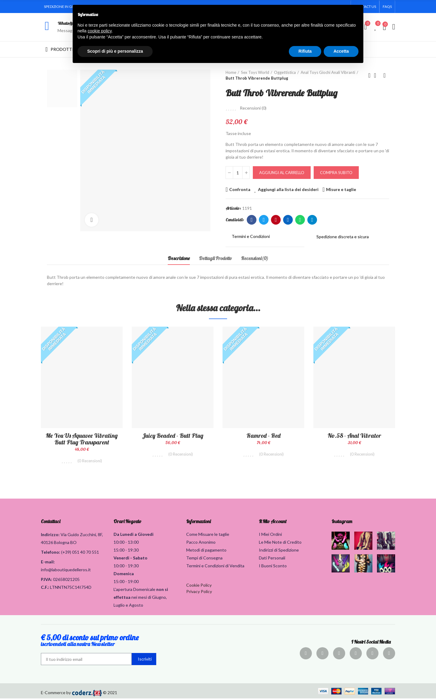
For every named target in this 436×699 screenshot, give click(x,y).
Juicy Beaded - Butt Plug (172, 435)
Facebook (252, 220)
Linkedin (288, 220)
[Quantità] (238, 172)
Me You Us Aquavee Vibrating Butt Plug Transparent (82, 439)
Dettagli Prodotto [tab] (215, 258)
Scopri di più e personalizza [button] (115, 51)
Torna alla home (377, 75)
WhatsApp (66, 23)
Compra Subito (336, 172)
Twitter (264, 220)
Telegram (312, 220)
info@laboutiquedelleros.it (66, 570)
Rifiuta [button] (305, 51)
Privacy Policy (199, 592)
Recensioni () (253, 108)
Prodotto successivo (384, 75)
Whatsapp (300, 220)
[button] (387, 6)
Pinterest (276, 220)
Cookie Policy (199, 585)
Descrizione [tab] (179, 258)
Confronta (239, 189)
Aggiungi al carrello (281, 172)
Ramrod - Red (263, 435)
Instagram (342, 522)
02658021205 (66, 579)
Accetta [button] (341, 51)
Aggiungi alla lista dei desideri (288, 189)
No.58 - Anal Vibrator (354, 435)
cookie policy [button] (99, 30)
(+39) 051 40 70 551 (80, 552)
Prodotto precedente (369, 75)
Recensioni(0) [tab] (254, 258)
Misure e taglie (341, 189)
